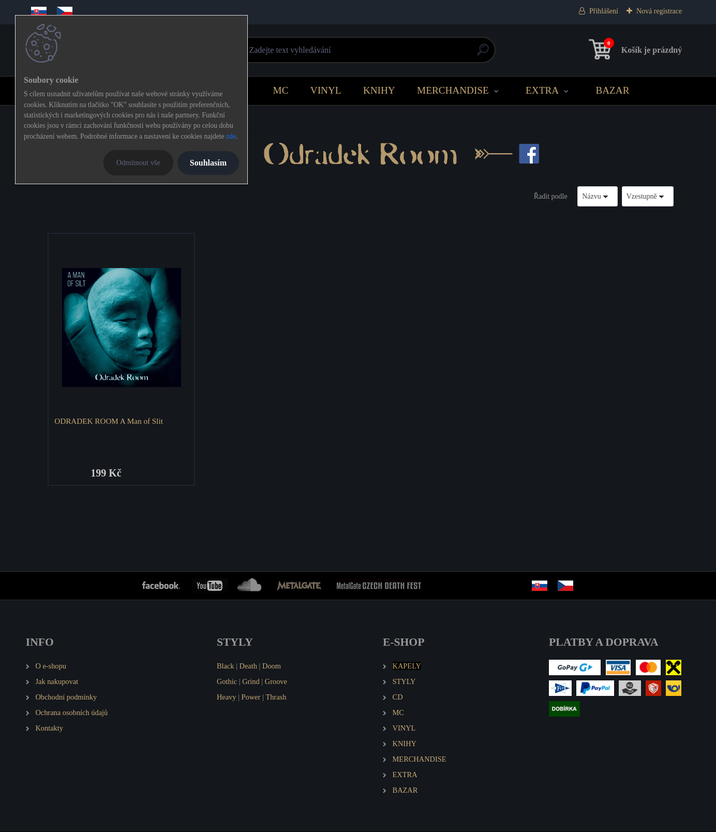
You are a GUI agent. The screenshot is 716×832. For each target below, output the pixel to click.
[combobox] (597, 196)
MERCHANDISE (453, 90)
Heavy (226, 698)
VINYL (325, 90)
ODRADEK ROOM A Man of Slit (109, 421)
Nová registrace (659, 11)
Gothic (227, 682)
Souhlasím (208, 162)
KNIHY (379, 90)
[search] (483, 53)
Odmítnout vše (138, 162)
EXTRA (542, 90)
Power (251, 698)
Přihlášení (603, 11)
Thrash (275, 698)
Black (225, 667)
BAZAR (612, 90)
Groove (276, 682)
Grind (251, 682)
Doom (271, 667)
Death (248, 667)
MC (281, 90)
